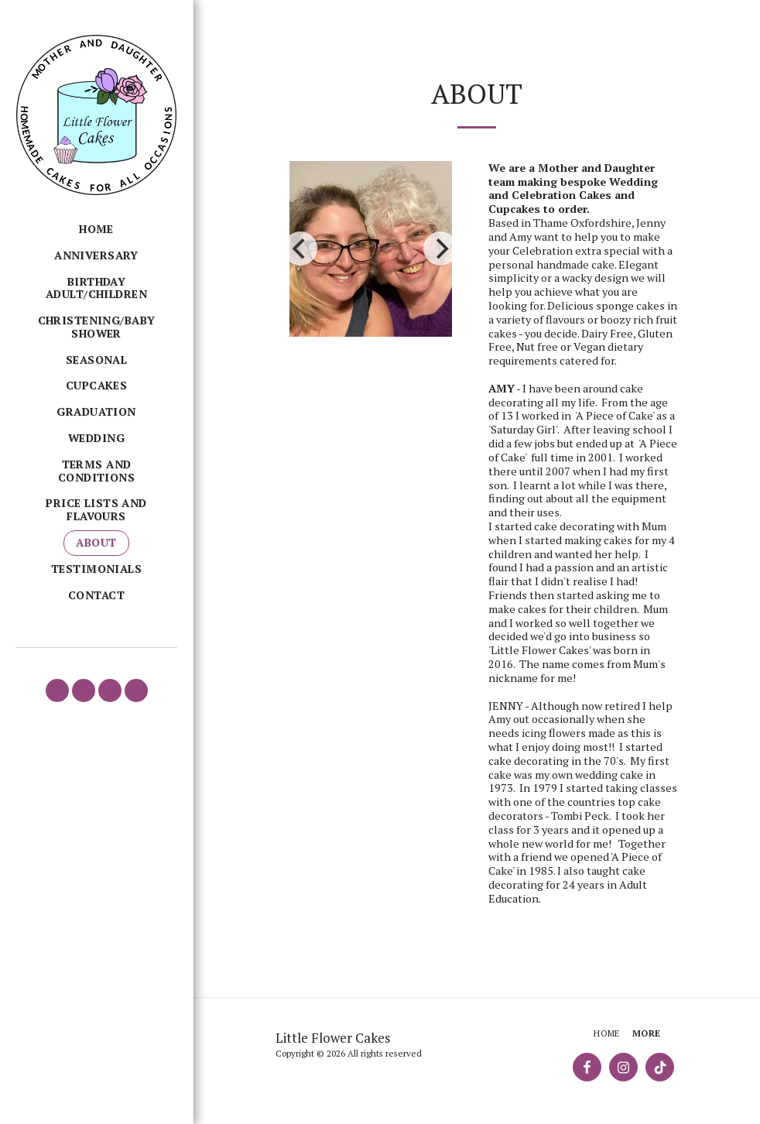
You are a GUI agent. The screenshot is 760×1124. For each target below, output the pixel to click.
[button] (57, 690)
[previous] (300, 248)
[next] (440, 248)
